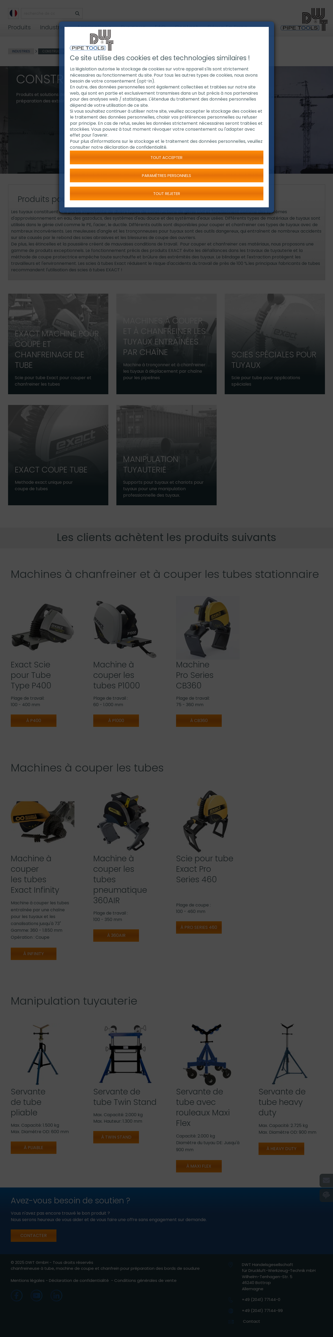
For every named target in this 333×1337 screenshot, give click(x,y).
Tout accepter (166, 157)
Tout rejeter (166, 193)
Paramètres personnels (166, 175)
